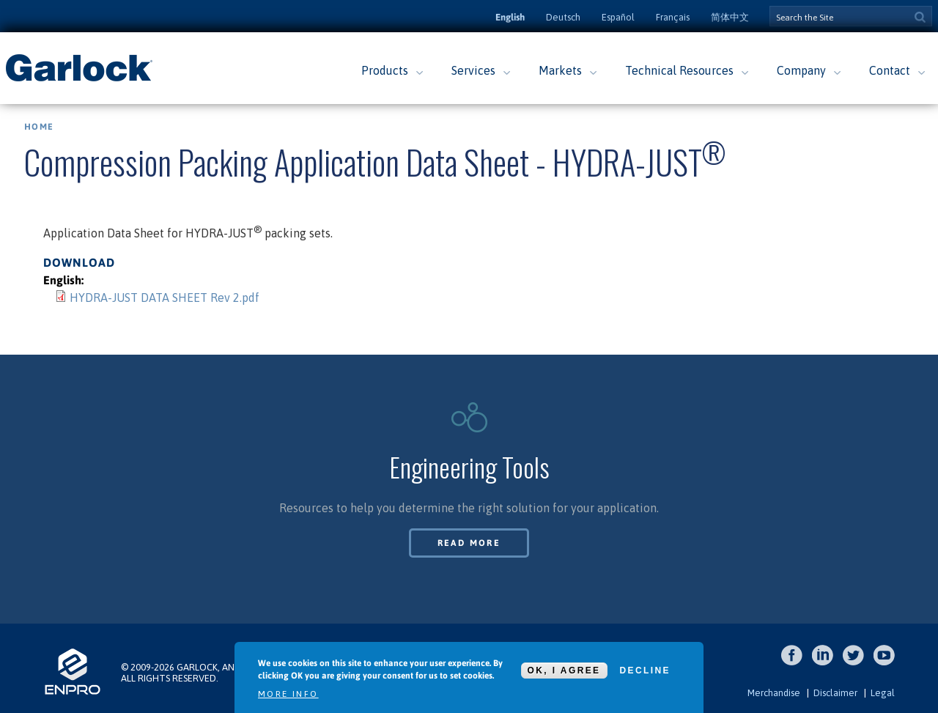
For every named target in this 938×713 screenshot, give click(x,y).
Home (38, 127)
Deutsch (563, 17)
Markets (560, 70)
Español (618, 17)
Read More (469, 543)
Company (801, 70)
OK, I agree (564, 670)
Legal (883, 692)
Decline (645, 670)
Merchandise (773, 692)
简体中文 (730, 17)
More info (288, 694)
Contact (889, 70)
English (510, 17)
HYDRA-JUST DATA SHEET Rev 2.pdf (164, 297)
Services (473, 70)
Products (384, 70)
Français (673, 17)
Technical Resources (679, 70)
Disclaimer (835, 692)
